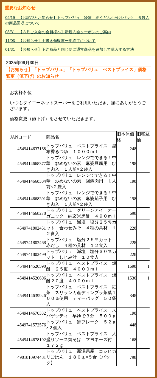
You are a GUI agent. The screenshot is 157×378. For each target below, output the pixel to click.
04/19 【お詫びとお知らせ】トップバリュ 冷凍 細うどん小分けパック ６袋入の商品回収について (77, 20)
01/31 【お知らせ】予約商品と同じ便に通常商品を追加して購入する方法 (69, 49)
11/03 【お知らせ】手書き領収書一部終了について (50, 40)
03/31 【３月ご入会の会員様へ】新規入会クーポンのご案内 (58, 32)
